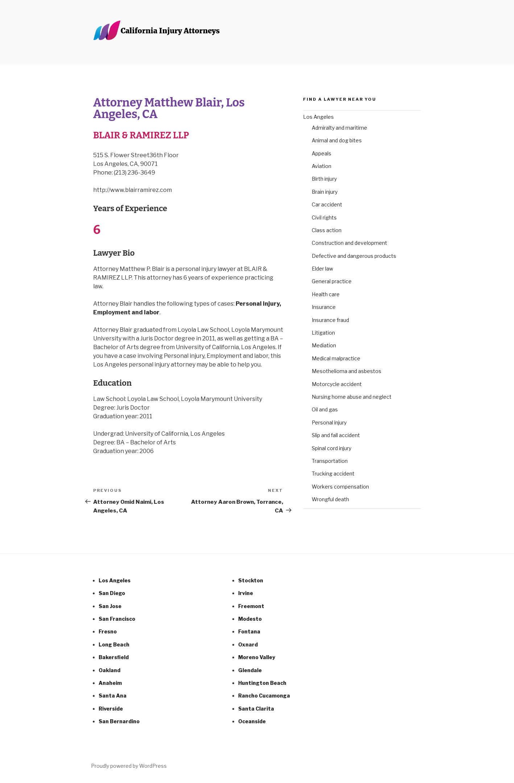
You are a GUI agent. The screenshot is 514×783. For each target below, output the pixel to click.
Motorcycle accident (337, 384)
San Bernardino (119, 721)
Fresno (108, 631)
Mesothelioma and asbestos (346, 371)
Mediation (324, 345)
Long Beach (114, 644)
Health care (326, 294)
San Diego (112, 593)
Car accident (327, 204)
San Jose (110, 606)
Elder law (322, 268)
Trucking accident (333, 473)
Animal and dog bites (337, 140)
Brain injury (324, 192)
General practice (332, 281)
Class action (326, 230)
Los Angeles (318, 117)
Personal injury (329, 422)
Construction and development (349, 243)
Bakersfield (114, 657)
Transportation (330, 461)
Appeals (321, 153)
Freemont (251, 606)
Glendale (250, 670)
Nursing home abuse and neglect (351, 397)
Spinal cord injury (331, 448)
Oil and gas (325, 409)
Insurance (324, 307)
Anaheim (110, 683)
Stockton (250, 580)
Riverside (111, 708)
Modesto (250, 619)
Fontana (249, 631)
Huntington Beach (262, 683)
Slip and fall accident (336, 435)
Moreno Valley (256, 657)
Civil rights (324, 217)
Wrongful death (330, 499)
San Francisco (117, 619)
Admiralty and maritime (339, 128)
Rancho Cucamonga (264, 695)
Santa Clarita (256, 708)
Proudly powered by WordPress (129, 766)
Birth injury (324, 179)
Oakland (109, 670)
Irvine (245, 593)
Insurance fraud (330, 320)
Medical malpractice (336, 358)
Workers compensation (340, 486)
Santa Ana (113, 695)
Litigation (323, 333)
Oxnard (248, 644)
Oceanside (252, 721)
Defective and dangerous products (354, 256)
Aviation (321, 166)
